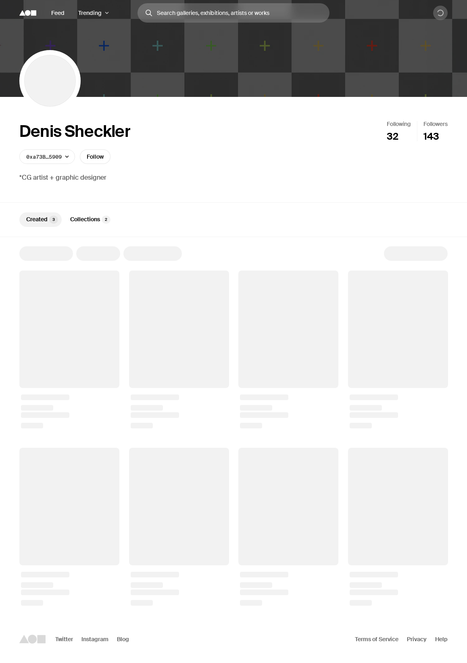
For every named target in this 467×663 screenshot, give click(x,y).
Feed (58, 13)
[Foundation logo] (27, 13)
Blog (123, 639)
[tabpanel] (233, 426)
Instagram (94, 639)
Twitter (64, 639)
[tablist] (233, 220)
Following (399, 124)
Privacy (417, 639)
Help (441, 639)
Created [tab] (42, 220)
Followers (435, 124)
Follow (95, 156)
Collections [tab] (90, 220)
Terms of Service (376, 639)
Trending (90, 13)
